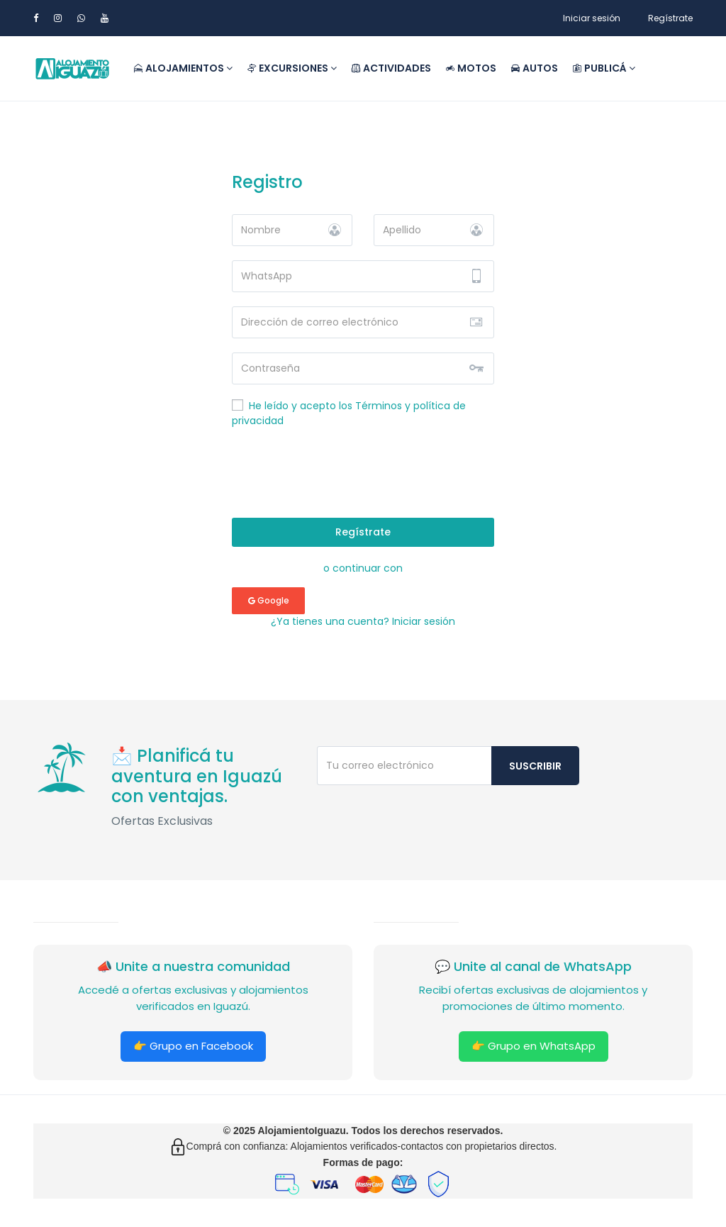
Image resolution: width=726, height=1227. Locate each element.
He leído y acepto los (349, 413)
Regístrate (670, 18)
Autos (534, 68)
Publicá (603, 68)
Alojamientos (183, 68)
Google (268, 600)
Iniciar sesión (591, 18)
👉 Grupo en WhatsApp (533, 1045)
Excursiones (292, 68)
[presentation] (363, 476)
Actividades (391, 68)
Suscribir (535, 766)
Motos (470, 68)
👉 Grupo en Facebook (193, 1045)
